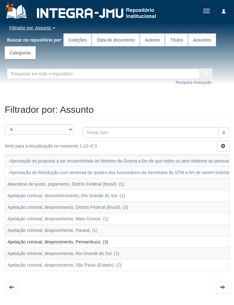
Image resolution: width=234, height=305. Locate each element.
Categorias (20, 52)
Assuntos (202, 40)
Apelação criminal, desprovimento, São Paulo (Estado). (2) (64, 265)
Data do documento (116, 40)
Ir (223, 132)
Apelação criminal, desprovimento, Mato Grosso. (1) (57, 218)
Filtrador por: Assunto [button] (32, 27)
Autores (152, 40)
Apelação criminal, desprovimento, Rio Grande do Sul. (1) (63, 253)
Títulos (176, 40)
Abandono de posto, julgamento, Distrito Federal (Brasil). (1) (65, 184)
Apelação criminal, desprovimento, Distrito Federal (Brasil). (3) (67, 207)
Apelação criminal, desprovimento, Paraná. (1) (52, 230)
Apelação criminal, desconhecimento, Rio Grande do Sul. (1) (66, 195)
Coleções (77, 40)
